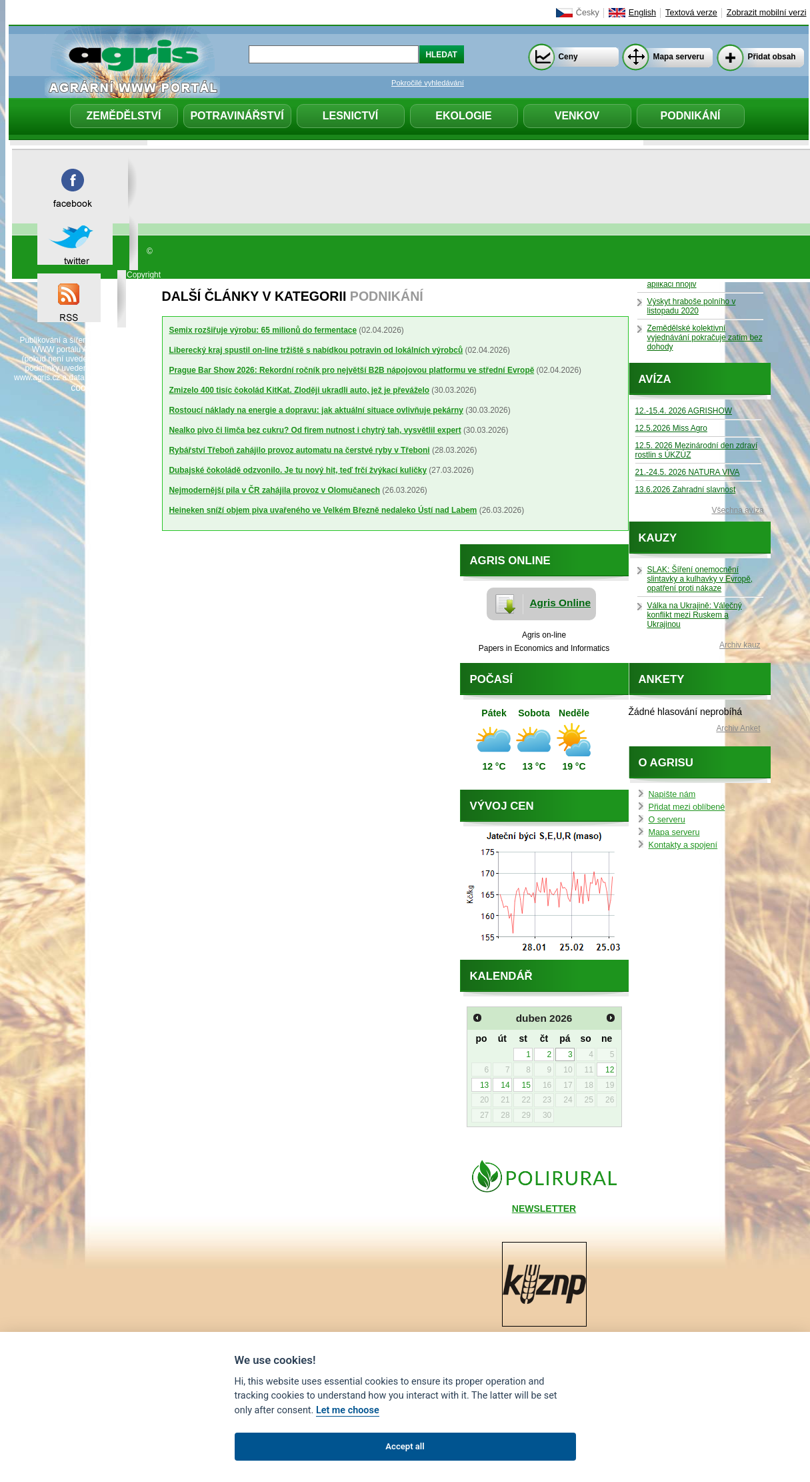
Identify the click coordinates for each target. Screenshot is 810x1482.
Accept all (404, 1446)
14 (505, 1085)
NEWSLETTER (544, 1208)
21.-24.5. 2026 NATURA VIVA (687, 472)
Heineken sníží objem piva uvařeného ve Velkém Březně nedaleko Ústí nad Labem (323, 510)
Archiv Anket (738, 728)
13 (484, 1085)
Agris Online (560, 602)
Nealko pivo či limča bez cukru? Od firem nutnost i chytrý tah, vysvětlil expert (315, 430)
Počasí (491, 679)
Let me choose (347, 1410)
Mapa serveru (679, 56)
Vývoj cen (502, 806)
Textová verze (691, 12)
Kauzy (658, 538)
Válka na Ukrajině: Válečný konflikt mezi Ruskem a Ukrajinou (694, 615)
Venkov (577, 115)
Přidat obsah (772, 56)
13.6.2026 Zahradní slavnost (685, 489)
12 (609, 1069)
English (642, 12)
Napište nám (672, 794)
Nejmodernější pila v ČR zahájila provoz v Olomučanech (275, 490)
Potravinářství (236, 115)
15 (526, 1085)
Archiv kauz (739, 645)
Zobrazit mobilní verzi (767, 12)
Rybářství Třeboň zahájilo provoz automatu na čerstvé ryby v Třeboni (299, 450)
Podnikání (691, 115)
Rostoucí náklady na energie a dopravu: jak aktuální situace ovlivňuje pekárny (316, 410)
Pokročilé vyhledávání (427, 83)
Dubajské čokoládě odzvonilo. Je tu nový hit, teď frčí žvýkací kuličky (298, 470)
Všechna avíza (738, 510)
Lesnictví (351, 115)
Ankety (662, 679)
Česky (587, 12)
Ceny (568, 56)
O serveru (667, 819)
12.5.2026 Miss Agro (671, 428)
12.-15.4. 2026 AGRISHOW (683, 411)
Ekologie (463, 115)
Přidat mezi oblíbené (687, 807)
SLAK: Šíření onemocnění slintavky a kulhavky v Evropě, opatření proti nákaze (700, 579)
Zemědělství (123, 115)
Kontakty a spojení (683, 845)
